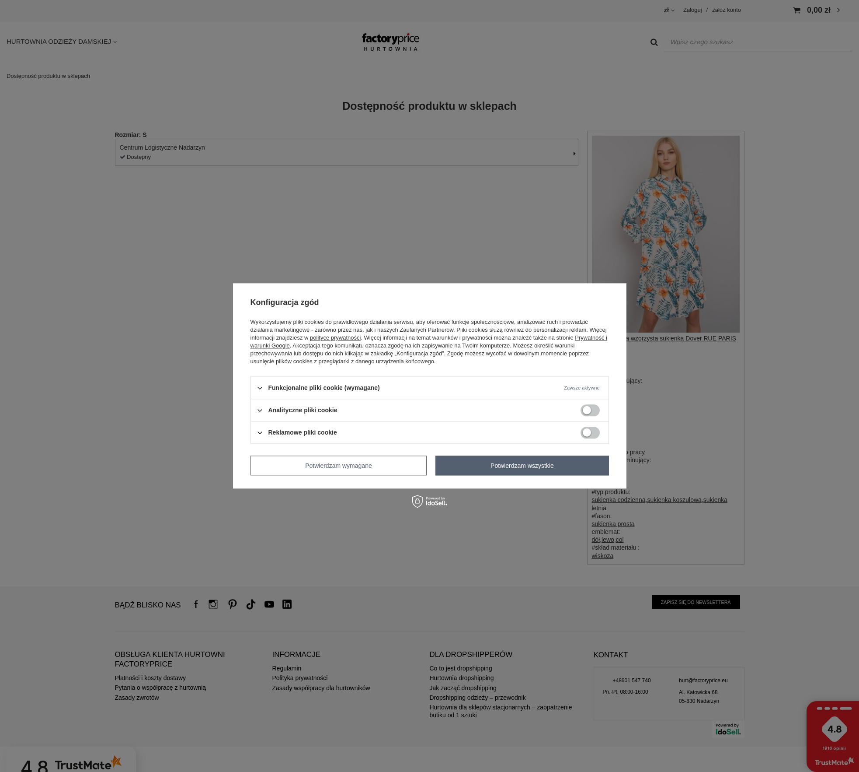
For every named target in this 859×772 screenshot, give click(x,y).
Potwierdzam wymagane (338, 465)
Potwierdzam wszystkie (522, 465)
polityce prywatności (335, 337)
